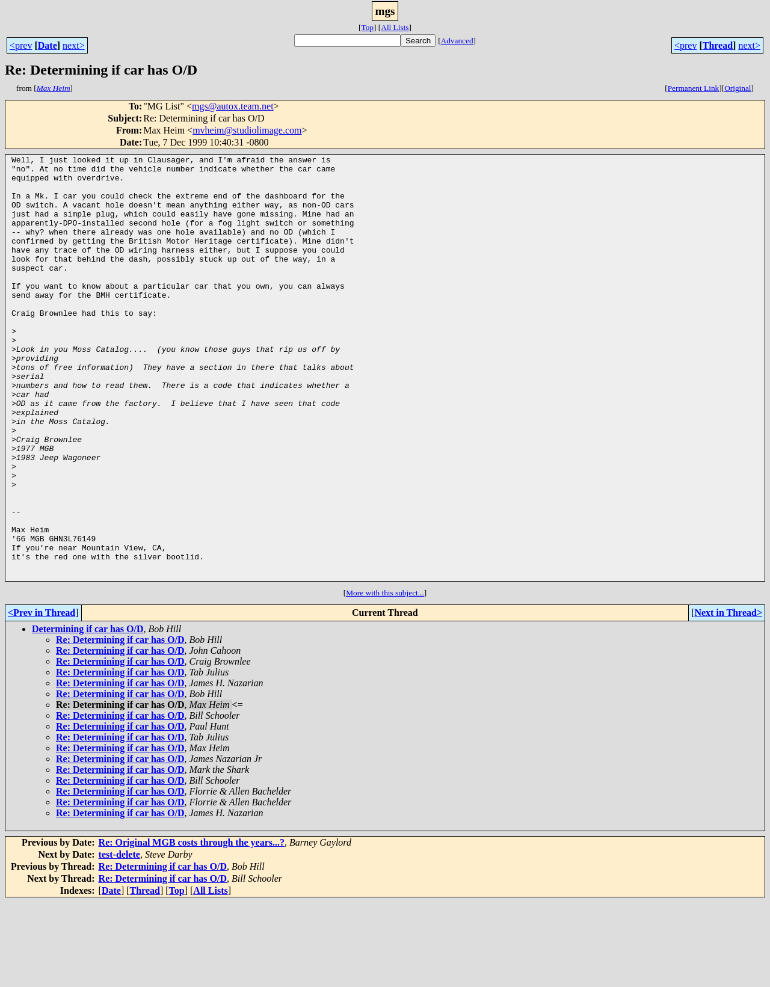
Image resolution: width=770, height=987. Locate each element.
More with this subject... (385, 677)
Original (737, 88)
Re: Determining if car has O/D (120, 724)
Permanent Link (693, 88)
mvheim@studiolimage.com (246, 130)
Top (367, 27)
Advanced (457, 40)
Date (47, 45)
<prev (21, 45)
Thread (718, 45)
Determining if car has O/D (87, 714)
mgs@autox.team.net (233, 106)
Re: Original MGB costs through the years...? (192, 927)
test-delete (119, 939)
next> (74, 45)
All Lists (394, 27)
